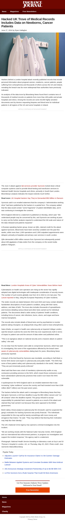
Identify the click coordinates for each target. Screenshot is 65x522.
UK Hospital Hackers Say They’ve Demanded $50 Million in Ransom (37, 198)
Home (4, 497)
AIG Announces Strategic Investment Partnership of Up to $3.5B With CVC (33, 469)
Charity (5, 511)
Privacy (30, 519)
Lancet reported (7, 298)
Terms (35, 519)
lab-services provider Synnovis (33, 186)
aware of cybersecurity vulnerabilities (15, 351)
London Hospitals (36, 285)
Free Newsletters (29, 11)
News (4, 11)
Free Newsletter (32, 490)
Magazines (14, 11)
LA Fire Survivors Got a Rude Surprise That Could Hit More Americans (31, 473)
